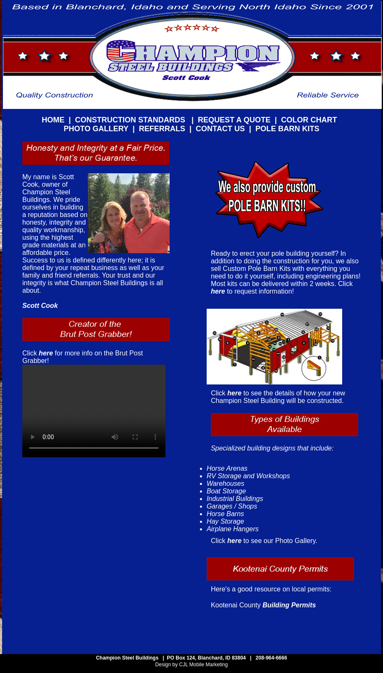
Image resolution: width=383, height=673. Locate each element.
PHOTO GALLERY (96, 129)
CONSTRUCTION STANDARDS (131, 120)
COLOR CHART (309, 120)
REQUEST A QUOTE (234, 120)
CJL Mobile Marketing (203, 665)
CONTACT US (220, 129)
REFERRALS (162, 129)
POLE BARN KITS (287, 129)
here (47, 353)
